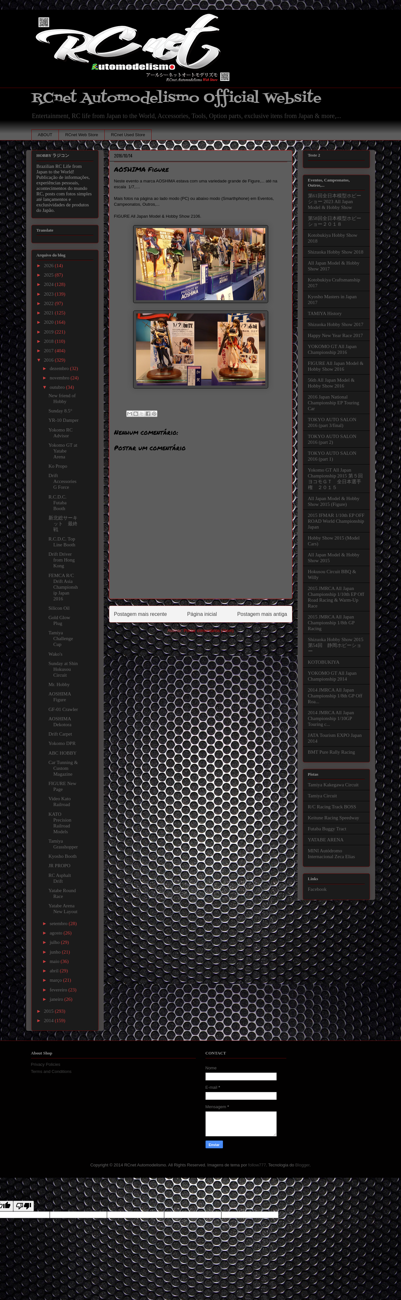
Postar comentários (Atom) (209, 630)
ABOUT (45, 134)
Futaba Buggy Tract (327, 828)
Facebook (317, 889)
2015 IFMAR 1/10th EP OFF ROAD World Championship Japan (336, 521)
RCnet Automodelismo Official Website (176, 98)
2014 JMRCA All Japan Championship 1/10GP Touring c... (331, 718)
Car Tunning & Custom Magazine (63, 768)
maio (55, 961)
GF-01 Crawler (63, 709)
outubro (58, 387)
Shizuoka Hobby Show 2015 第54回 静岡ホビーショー (336, 645)
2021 (49, 312)
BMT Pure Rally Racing (331, 752)
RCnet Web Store (81, 134)
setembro (59, 923)
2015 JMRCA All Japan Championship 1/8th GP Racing (331, 622)
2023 (49, 294)
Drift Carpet (60, 734)
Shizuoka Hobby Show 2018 (336, 252)
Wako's (55, 654)
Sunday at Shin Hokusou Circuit (63, 669)
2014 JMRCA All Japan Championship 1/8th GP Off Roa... (335, 695)
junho (56, 952)
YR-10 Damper (63, 420)
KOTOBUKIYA (324, 662)
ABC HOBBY (62, 753)
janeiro (57, 999)
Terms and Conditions (51, 1071)
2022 (49, 303)
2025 (49, 275)
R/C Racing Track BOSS (332, 806)
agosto (57, 932)
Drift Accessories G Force (62, 481)
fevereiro (59, 989)
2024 (49, 284)
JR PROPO (59, 865)
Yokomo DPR (62, 743)
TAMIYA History (325, 313)
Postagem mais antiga (262, 614)
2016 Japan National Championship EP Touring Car (333, 402)
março (56, 980)
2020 (49, 322)
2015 (49, 1011)
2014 (49, 1020)
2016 (49, 360)
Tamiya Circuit (322, 795)
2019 (49, 331)
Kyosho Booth (62, 856)
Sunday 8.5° (60, 410)
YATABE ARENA (326, 839)
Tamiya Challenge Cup (60, 638)
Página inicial (202, 614)
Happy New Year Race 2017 (335, 335)
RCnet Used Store (128, 134)
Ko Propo (57, 466)
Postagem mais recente (140, 614)
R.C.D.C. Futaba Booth (57, 502)
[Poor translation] (23, 1206)
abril (55, 970)
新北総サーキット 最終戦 (63, 523)
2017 (49, 350)
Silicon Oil (58, 608)
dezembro (60, 368)
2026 (49, 265)
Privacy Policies (45, 1064)
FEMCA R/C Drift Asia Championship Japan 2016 (63, 587)
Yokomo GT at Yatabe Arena (62, 450)
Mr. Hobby (59, 684)
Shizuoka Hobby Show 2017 (336, 324)
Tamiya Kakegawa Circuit (333, 784)
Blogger (302, 1165)
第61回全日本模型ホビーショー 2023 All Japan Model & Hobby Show (334, 201)
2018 (49, 341)
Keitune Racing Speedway (333, 817)
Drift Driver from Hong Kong (61, 560)
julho (55, 942)
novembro (60, 377)
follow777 (257, 1165)
